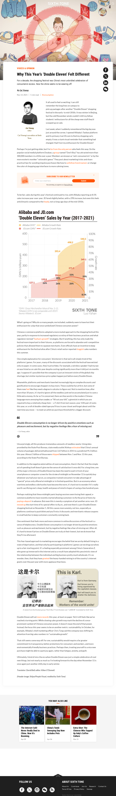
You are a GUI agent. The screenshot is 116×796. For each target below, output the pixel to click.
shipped (55, 454)
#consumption (48, 95)
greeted (46, 558)
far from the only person (61, 149)
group (56, 152)
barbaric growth (41, 339)
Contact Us (102, 786)
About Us (65, 786)
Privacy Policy (79, 789)
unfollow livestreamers (77, 163)
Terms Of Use (66, 789)
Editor (30, 131)
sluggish (80, 349)
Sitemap (89, 789)
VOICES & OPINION (25, 68)
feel (28, 389)
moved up (21, 504)
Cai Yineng (23, 90)
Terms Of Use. (68, 184)
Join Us (84, 786)
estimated (76, 447)
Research (92, 786)
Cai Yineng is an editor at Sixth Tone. (29, 136)
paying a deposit (24, 501)
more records (43, 617)
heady (46, 201)
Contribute (75, 786)
